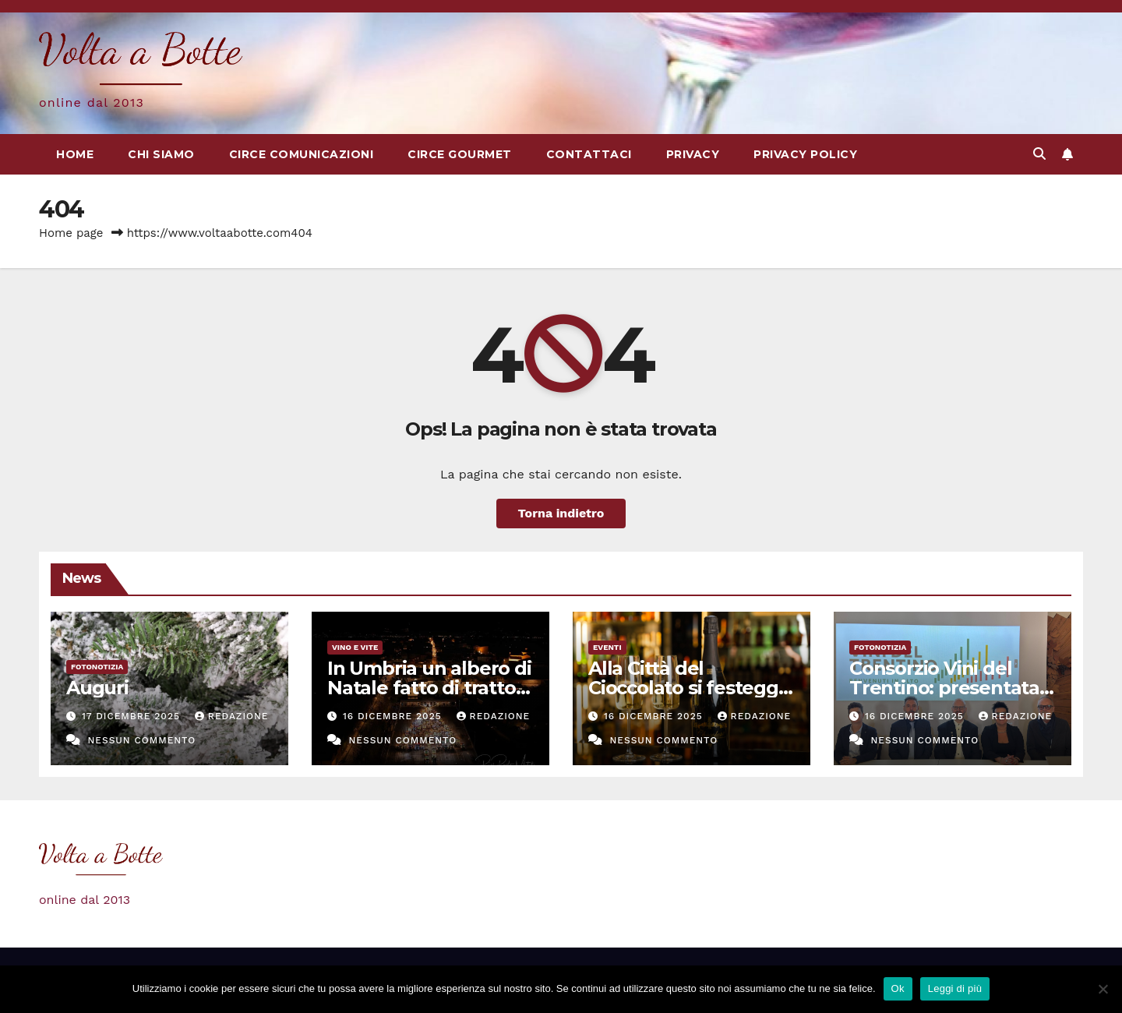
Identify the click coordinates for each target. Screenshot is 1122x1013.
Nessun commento (141, 740)
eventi (607, 647)
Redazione (232, 716)
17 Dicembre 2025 (133, 716)
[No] (1102, 989)
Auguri (97, 687)
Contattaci (589, 154)
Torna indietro (561, 513)
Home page (71, 233)
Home (75, 154)
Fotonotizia (97, 666)
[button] (1039, 153)
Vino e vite (355, 647)
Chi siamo (161, 154)
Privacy (693, 154)
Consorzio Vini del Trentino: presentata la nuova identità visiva (951, 687)
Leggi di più (955, 988)
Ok (898, 988)
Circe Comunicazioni (301, 154)
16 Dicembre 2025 (394, 716)
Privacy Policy (805, 154)
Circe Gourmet (460, 154)
